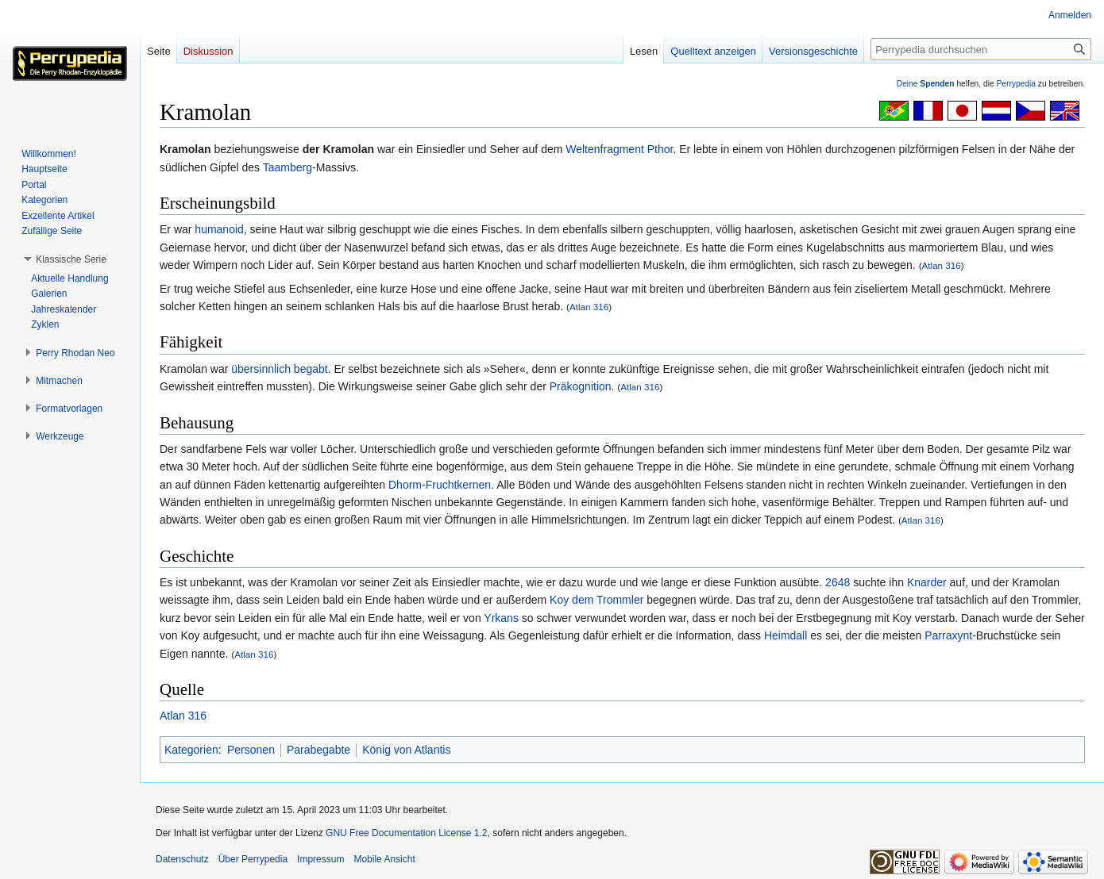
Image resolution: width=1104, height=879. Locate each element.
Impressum (320, 859)
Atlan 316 (941, 265)
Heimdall (785, 635)
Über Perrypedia (253, 859)
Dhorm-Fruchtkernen (439, 484)
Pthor (660, 149)
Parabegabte (318, 749)
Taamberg (287, 167)
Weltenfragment (605, 149)
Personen (251, 749)
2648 (837, 582)
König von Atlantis (406, 749)
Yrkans (501, 618)
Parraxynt (948, 635)
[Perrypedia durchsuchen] (980, 49)
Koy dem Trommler (596, 599)
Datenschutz (182, 859)
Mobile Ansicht (384, 859)
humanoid (219, 229)
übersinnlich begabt (279, 369)
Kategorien (191, 749)
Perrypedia (1016, 83)
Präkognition (581, 386)
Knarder (927, 582)
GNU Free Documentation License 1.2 (406, 833)
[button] (71, 259)
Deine (926, 83)
